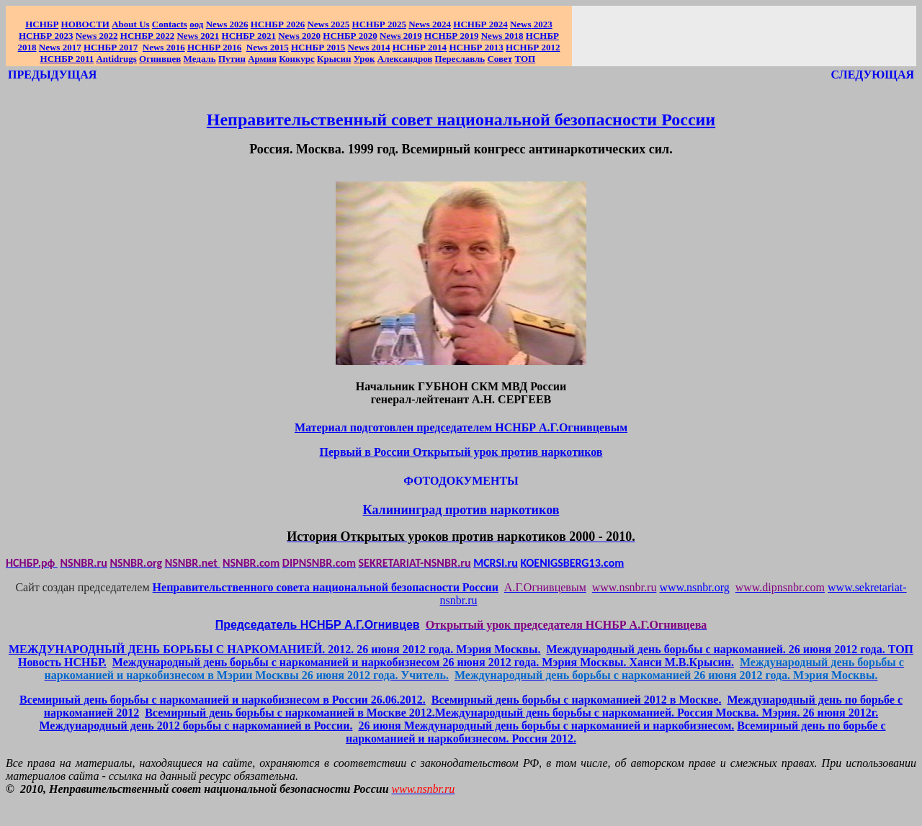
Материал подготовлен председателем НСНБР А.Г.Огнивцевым (461, 427)
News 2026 (227, 24)
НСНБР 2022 (147, 35)
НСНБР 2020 (350, 35)
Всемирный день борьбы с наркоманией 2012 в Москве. (576, 699)
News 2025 (328, 24)
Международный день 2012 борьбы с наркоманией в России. (195, 725)
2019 (401, 35)
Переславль (460, 58)
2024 (440, 24)
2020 (299, 35)
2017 (60, 47)
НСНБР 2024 (480, 24)
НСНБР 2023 (46, 35)
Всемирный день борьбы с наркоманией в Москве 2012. (290, 712)
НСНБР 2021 (249, 35)
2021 (197, 35)
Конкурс (297, 58)
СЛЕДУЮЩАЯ (872, 74)
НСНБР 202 (278, 24)
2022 (97, 35)
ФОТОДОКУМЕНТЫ (461, 481)
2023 (531, 24)
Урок (364, 58)
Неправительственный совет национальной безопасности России (461, 119)
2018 (502, 35)
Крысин (334, 58)
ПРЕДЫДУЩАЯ (52, 74)
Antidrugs (116, 58)
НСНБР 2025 (379, 24)
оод (196, 24)
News (419, 24)
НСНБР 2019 (451, 35)
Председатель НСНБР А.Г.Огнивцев (317, 625)
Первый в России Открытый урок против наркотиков (461, 452)
